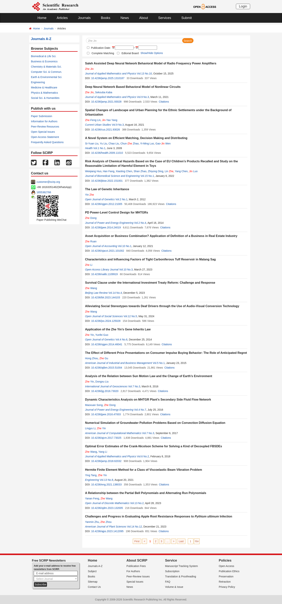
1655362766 (44, 192)
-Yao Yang (109, 120)
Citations (164, 101)
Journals (84, 18)
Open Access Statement (45, 137)
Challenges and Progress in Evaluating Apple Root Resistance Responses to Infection (158, 516)
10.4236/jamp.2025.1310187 (107, 78)
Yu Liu (103, 143)
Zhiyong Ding (155, 171)
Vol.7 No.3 (134, 386)
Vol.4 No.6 (121, 339)
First (137, 541)
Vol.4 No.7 (140, 409)
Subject (92, 571)
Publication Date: (100, 47)
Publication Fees (136, 566)
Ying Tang (91, 475)
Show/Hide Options (151, 53)
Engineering (38, 82)
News (124, 18)
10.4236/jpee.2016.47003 (106, 414)
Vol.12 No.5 (130, 316)
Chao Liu (114, 143)
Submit (186, 18)
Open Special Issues (43, 131)
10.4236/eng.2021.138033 (106, 484)
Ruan (90, 241)
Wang (91, 288)
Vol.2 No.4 (140, 222)
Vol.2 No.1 (121, 199)
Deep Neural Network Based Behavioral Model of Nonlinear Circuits (133, 86)
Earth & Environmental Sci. (46, 77)
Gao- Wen (162, 143)
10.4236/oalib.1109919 (104, 274)
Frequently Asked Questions (47, 142)
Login (243, 6)
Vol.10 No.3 (126, 269)
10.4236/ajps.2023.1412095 (107, 531)
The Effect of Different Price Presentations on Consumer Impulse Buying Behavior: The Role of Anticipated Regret (166, 352)
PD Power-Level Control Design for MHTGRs (116, 212)
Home (41, 18)
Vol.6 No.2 (143, 456)
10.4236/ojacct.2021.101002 (107, 250)
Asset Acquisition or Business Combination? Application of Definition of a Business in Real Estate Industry (161, 236)
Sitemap (92, 581)
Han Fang (108, 171)
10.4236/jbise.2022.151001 (107, 180)
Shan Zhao (140, 171)
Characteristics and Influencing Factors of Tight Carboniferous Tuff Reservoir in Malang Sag (150, 259)
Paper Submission (41, 116)
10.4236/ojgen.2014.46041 (106, 344)
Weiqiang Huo (93, 171)
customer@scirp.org (48, 181)
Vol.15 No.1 (147, 175)
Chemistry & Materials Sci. (46, 66)
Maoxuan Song (94, 405)
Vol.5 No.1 (159, 362)
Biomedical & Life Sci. (43, 56)
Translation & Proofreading (180, 576)
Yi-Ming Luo (147, 143)
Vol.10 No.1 (124, 246)
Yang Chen (181, 171)
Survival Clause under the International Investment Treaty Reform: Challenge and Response (150, 282)
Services (164, 18)
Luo (193, 171)
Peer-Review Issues (138, 576)
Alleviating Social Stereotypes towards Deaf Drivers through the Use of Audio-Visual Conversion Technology (162, 306)
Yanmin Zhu (92, 521)
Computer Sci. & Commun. (46, 71)
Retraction (225, 581)
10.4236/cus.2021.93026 (105, 129)
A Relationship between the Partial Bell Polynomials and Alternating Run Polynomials (145, 493)
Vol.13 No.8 (106, 479)
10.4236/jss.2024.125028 (105, 320)
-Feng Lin (93, 120)
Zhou (106, 521)
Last (181, 541)
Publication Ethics (229, 571)
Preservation (226, 576)
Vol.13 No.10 (144, 73)
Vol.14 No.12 (134, 526)
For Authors (133, 571)
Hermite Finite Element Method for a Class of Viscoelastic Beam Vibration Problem (143, 469)
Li (88, 264)
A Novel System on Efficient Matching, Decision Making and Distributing (136, 138)
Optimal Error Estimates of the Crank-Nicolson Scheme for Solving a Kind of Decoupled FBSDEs (153, 446)
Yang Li (102, 451)
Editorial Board (130, 53)
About (143, 18)
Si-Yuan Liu (91, 143)
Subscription (172, 571)
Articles (62, 18)
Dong (90, 217)
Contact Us (94, 586)
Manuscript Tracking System (181, 566)
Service (171, 560)
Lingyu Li (90, 428)
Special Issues (134, 581)
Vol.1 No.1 (99, 148)
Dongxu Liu (102, 381)
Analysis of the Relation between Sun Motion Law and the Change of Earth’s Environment (148, 376)
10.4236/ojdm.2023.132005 (107, 507)
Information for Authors (44, 121)
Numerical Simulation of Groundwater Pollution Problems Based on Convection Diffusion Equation (155, 422)
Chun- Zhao (129, 143)
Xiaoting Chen (124, 171)
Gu (103, 358)
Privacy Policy (227, 586)
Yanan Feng (92, 498)
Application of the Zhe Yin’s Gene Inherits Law (118, 329)
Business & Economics (44, 61)
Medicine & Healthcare (44, 87)
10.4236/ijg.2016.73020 (104, 391)
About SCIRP (136, 560)
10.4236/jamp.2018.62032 (106, 461)
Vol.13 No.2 (137, 503)
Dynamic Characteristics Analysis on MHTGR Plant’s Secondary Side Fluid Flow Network (148, 399)
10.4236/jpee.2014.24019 (106, 227)
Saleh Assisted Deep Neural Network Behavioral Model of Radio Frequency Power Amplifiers (150, 63)
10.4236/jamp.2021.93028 (106, 101)
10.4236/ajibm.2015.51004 (106, 367)
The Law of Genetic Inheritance (107, 189)
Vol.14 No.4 (115, 292)
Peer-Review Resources (45, 126)
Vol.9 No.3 (143, 96)
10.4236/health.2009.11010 (107, 152)
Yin (89, 194)
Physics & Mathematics (44, 92)
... (167, 541)
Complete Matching (103, 53)
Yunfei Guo (101, 334)
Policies (225, 560)
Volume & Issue (174, 586)
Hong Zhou (91, 358)
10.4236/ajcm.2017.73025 (106, 437)
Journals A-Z (95, 566)
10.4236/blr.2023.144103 (105, 297)
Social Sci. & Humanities (45, 97)
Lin (169, 171)
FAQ (167, 581)
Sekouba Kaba (103, 92)
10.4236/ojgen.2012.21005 (106, 204)
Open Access (226, 566)
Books (105, 18)
